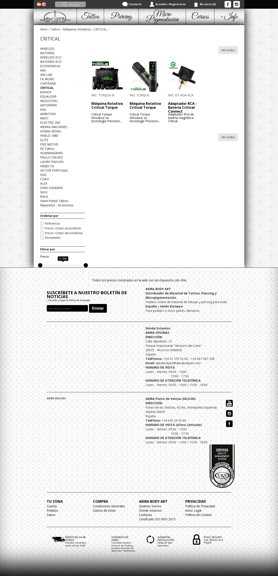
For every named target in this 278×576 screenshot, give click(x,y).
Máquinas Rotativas (77, 29)
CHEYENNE (48, 83)
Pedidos (52, 510)
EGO (43, 175)
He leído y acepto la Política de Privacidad (69, 300)
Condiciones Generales (109, 506)
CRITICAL (100, 29)
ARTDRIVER (48, 105)
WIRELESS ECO (50, 57)
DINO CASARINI (51, 188)
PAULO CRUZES (51, 157)
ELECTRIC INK (50, 122)
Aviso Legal (193, 510)
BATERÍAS (47, 53)
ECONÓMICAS (50, 66)
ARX (43, 70)
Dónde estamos (150, 510)
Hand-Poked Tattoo (54, 201)
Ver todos (228, 50)
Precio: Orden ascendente (63, 228)
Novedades (53, 237)
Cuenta (52, 506)
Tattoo (55, 29)
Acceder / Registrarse (171, 4)
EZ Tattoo (47, 149)
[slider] (40, 265)
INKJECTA (47, 166)
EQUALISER (48, 96)
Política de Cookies (198, 515)
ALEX (43, 183)
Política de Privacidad (200, 506)
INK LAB (46, 75)
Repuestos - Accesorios (56, 205)
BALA (44, 196)
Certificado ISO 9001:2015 (157, 519)
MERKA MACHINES (53, 127)
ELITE (44, 140)
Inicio (44, 29)
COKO (44, 179)
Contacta (145, 515)
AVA (43, 109)
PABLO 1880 (49, 136)
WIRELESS (47, 49)
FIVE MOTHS (49, 144)
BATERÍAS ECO (50, 62)
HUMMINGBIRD (51, 153)
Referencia (52, 223)
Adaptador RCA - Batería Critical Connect (182, 107)
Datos (51, 515)
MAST (44, 118)
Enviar (98, 308)
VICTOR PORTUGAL (54, 170)
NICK (43, 192)
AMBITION (48, 114)
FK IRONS (47, 79)
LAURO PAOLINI (51, 162)
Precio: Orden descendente (64, 233)
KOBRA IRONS (50, 131)
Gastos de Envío (104, 510)
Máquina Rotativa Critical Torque (107, 105)
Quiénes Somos (150, 506)
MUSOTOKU (49, 101)
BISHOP (45, 92)
